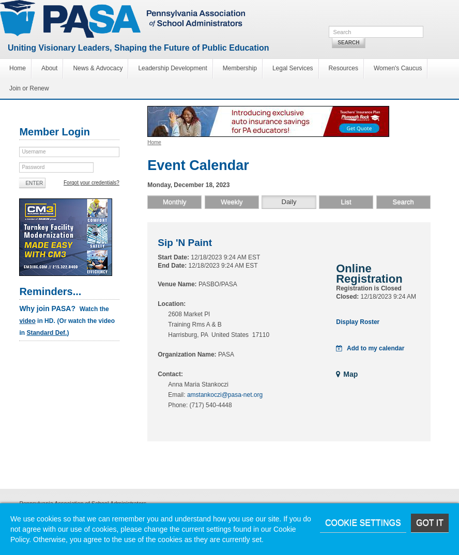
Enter (34, 183)
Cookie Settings (363, 522)
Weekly (231, 202)
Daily (289, 202)
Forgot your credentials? (91, 183)
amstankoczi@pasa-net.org (225, 394)
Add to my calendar (370, 348)
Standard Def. (46, 332)
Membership (240, 68)
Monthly (175, 202)
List (346, 202)
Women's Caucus (398, 68)
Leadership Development (172, 68)
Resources (343, 68)
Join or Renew (29, 88)
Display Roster (357, 322)
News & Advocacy (98, 68)
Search (348, 42)
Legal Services (292, 68)
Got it (429, 522)
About (49, 68)
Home (17, 68)
